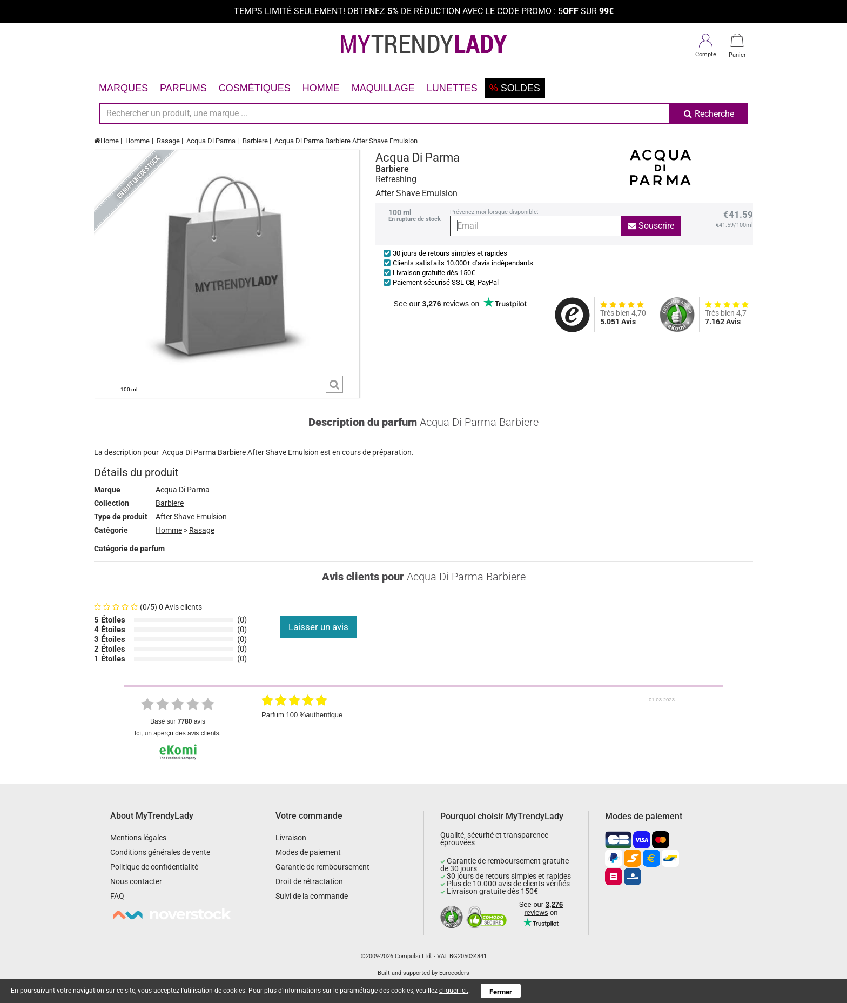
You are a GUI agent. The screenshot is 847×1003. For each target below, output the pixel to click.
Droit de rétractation (309, 881)
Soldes (514, 88)
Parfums (183, 88)
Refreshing (395, 179)
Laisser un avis (318, 626)
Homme (321, 88)
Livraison (290, 837)
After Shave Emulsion (191, 516)
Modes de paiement (308, 852)
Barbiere (255, 141)
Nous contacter (136, 881)
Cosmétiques (255, 88)
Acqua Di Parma (211, 141)
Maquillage (383, 88)
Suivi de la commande (311, 896)
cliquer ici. (453, 990)
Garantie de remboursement (322, 866)
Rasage (168, 141)
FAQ (117, 896)
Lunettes (452, 88)
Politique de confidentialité (154, 866)
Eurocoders (454, 973)
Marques (123, 88)
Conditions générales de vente (160, 852)
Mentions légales (138, 837)
